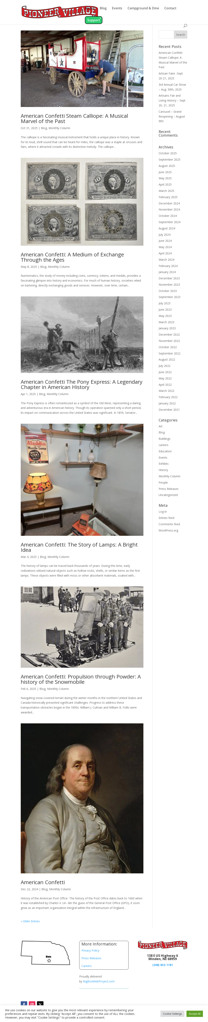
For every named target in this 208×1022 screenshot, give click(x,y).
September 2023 (169, 297)
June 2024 (165, 241)
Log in (163, 511)
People (163, 482)
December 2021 (169, 410)
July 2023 (164, 303)
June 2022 (165, 372)
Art (160, 426)
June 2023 (165, 309)
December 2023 (169, 278)
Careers (86, 966)
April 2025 (165, 184)
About (89, 8)
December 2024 (169, 203)
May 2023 (165, 316)
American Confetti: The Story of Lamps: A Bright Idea (79, 547)
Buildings (164, 439)
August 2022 (167, 359)
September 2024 (169, 222)
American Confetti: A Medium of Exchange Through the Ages (72, 257)
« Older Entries (30, 921)
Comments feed (169, 524)
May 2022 (165, 378)
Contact (170, 8)
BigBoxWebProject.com (99, 981)
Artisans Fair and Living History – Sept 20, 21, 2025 (172, 100)
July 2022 (164, 366)
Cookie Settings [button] (172, 1014)
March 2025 (166, 191)
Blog (103, 8)
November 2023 (169, 284)
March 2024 (166, 259)
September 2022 (169, 353)
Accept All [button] (194, 1014)
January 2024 (167, 272)
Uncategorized (168, 495)
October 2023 (168, 291)
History (163, 470)
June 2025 (165, 172)
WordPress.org (168, 530)
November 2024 (169, 209)
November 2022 (169, 341)
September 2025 (169, 159)
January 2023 (167, 328)
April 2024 (165, 253)
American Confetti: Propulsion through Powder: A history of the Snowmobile (81, 679)
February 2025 (168, 197)
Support (93, 20)
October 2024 (168, 216)
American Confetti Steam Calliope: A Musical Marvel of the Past (74, 118)
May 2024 (165, 247)
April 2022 (165, 385)
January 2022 (167, 403)
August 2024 (167, 228)
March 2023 (166, 322)
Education (165, 451)
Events (117, 8)
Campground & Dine (143, 8)
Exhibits (164, 464)
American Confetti (43, 882)
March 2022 (166, 391)
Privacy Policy (90, 950)
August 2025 (167, 166)
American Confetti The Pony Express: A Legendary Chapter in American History (81, 384)
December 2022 (169, 334)
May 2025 (165, 178)
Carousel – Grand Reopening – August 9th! (172, 116)
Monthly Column (59, 128)
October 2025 (168, 153)
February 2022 (168, 397)
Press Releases (169, 489)
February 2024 (168, 266)
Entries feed (166, 518)
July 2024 (164, 235)
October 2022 (168, 347)
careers (163, 445)
